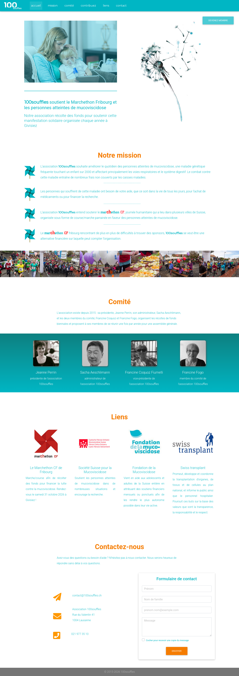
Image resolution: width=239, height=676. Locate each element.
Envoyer (177, 651)
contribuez (88, 5)
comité (69, 5)
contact (121, 5)
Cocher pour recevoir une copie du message (167, 640)
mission (53, 5)
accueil (36, 5)
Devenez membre (218, 20)
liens (106, 5)
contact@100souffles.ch (87, 595)
